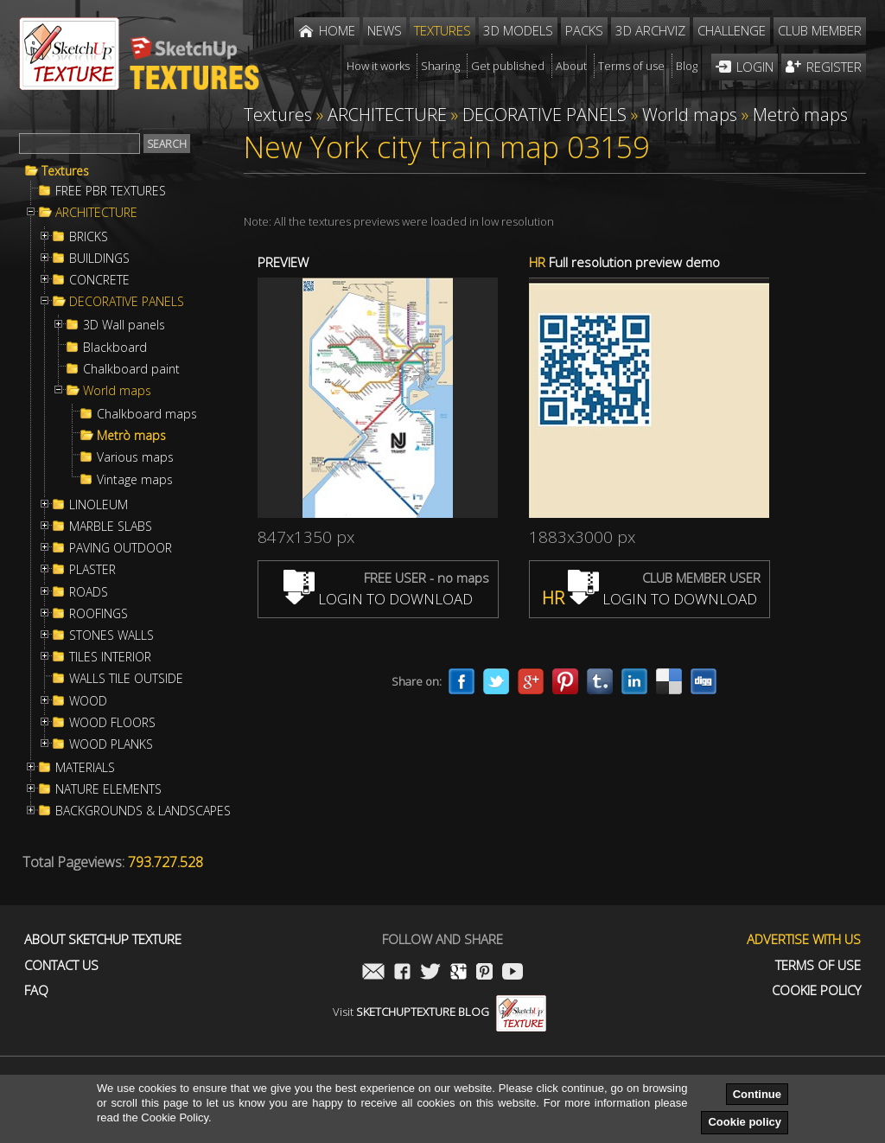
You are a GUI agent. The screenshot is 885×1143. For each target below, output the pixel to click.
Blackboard (115, 347)
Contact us (61, 965)
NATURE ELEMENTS (108, 789)
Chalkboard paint (131, 369)
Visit (439, 1011)
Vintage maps (135, 480)
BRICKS (88, 237)
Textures (65, 171)
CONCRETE (99, 280)
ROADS (88, 592)
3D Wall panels (124, 325)
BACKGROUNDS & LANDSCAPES (143, 811)
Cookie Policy (816, 990)
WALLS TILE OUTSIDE (126, 678)
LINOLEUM (98, 505)
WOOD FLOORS (112, 723)
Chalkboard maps (147, 414)
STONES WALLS (111, 635)
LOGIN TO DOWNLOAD (378, 599)
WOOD (88, 701)
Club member (820, 30)
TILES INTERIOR (110, 657)
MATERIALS (85, 768)
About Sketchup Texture (102, 939)
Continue (757, 1094)
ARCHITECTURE (96, 212)
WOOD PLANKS (111, 744)
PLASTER (92, 570)
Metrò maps (131, 436)
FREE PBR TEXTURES (110, 191)
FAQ (36, 990)
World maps (117, 391)
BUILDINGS (99, 258)
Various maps (135, 457)
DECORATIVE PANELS (126, 302)
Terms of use (818, 965)
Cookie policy (744, 1121)
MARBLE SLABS (110, 526)
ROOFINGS (98, 614)
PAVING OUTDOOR (120, 548)
